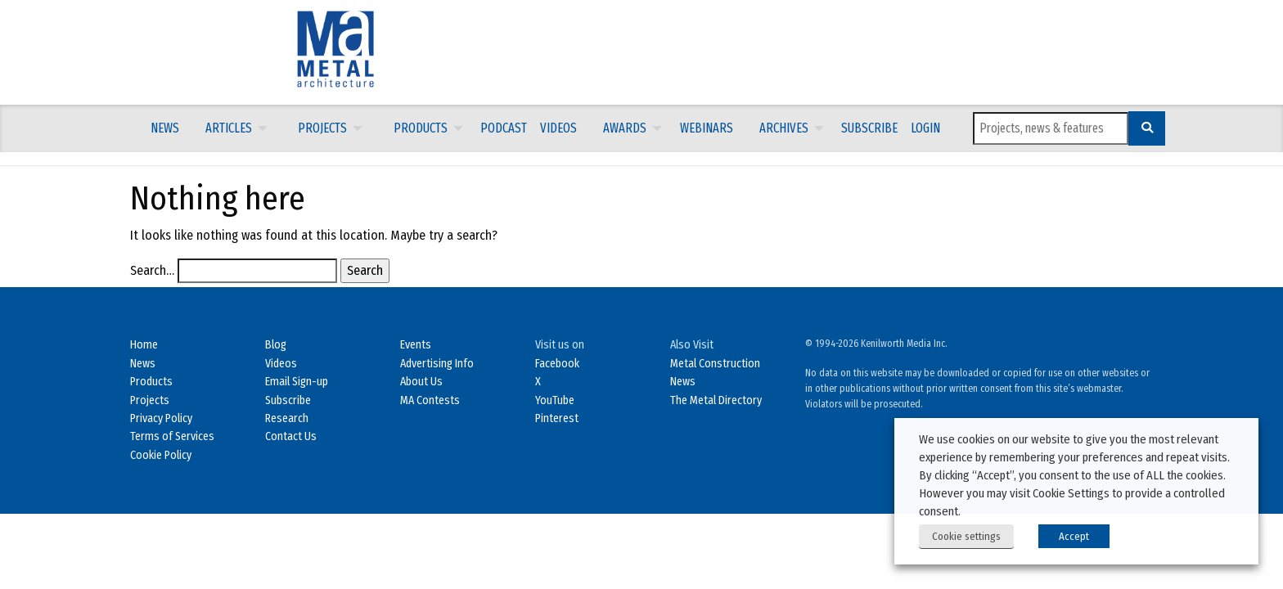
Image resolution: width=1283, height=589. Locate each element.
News (165, 128)
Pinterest (556, 418)
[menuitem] (165, 128)
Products (421, 128)
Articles (228, 128)
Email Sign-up (296, 382)
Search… (152, 270)
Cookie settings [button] (966, 536)
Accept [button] (1074, 536)
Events (415, 345)
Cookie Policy (160, 455)
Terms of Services (172, 436)
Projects (322, 128)
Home (144, 345)
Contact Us (291, 436)
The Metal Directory (716, 400)
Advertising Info (437, 364)
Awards (624, 128)
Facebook (557, 364)
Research (286, 418)
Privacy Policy (161, 418)
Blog (275, 345)
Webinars (706, 128)
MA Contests (430, 400)
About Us (421, 382)
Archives (783, 128)
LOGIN (925, 128)
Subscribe (869, 128)
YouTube (554, 400)
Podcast (503, 128)
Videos (558, 128)
